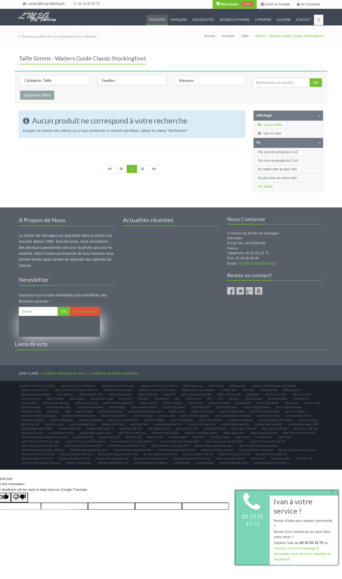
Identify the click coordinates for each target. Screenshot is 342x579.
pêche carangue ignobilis (196, 394)
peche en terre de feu (299, 415)
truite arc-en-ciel (31, 398)
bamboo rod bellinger (78, 462)
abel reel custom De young (299, 432)
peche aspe (196, 403)
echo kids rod (304, 458)
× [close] (332, 492)
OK (315, 82)
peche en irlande (143, 415)
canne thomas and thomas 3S (267, 441)
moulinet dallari (177, 437)
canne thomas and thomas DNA (224, 441)
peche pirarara (253, 398)
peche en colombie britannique (233, 415)
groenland (53, 411)
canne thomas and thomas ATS (170, 445)
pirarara (234, 398)
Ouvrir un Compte (275, 4)
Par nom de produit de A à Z (278, 152)
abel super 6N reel (215, 428)
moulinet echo (263, 437)
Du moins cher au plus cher (277, 169)
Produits (157, 20)
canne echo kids (280, 458)
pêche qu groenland (110, 411)
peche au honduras (268, 415)
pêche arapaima (277, 398)
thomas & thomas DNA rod (76, 454)
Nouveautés (203, 20)
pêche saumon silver (91, 394)
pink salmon (161, 398)
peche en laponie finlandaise (276, 420)
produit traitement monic (234, 462)
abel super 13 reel (32, 432)
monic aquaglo (205, 462)
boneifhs (143, 398)
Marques (179, 20)
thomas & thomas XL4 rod (234, 454)
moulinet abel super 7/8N (303, 424)
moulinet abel (228, 390)
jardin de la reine (31, 411)
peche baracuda (31, 407)
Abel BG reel (133, 437)
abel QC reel (154, 437)
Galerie (284, 20)
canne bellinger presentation (150, 462)
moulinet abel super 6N (268, 424)
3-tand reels (242, 437)
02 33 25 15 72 (86, 4)
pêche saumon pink (229, 394)
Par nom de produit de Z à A (278, 161)
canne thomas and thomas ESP (83, 445)
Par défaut (265, 186)
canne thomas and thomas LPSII (179, 441)
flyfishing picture (193, 385)
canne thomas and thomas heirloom (42, 450)
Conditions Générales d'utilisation (114, 373)
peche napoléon (173, 403)
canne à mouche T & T (34, 390)
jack (177, 398)
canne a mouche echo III (230, 458)
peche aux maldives (211, 420)
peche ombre (312, 403)
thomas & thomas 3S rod (198, 454)
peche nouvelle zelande (195, 415)
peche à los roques (202, 411)
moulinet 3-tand (220, 437)
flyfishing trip (216, 385)
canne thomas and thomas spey (214, 445)
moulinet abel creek (113, 424)
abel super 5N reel (187, 428)
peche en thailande (90, 420)
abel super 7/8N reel (244, 428)
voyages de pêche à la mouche (158, 385)
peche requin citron (86, 403)
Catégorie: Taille (38, 80)
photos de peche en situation (78, 385)
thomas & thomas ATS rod (74, 458)
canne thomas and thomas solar (40, 441)
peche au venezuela (232, 411)
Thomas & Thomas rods (117, 390)
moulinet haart (181, 462)
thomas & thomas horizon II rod (297, 450)
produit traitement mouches (271, 462)
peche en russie (54, 424)
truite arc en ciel (301, 394)
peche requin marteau (56, 403)
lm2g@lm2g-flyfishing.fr (257, 263)
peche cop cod (30, 424)
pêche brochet (54, 398)
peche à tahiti (85, 411)
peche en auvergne (61, 420)
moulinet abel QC (109, 437)
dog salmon (292, 403)
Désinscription (85, 311)
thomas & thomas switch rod (150, 458)
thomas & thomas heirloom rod (191, 458)
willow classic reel (233, 432)
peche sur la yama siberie (123, 420)
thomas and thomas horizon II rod (118, 454)
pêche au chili (177, 411)
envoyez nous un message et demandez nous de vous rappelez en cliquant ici (302, 554)
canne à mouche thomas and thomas (274, 385)
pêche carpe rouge (101, 398)
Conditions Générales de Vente (63, 373)
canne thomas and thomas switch (258, 445)
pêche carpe (77, 398)
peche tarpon (243, 403)
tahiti (68, 411)
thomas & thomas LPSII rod (37, 454)
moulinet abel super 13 (100, 428)
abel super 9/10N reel (274, 428)
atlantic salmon (149, 403)
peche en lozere (307, 420)
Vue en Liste (269, 133)
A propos (263, 20)
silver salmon (64, 394)
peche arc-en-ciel (276, 394)
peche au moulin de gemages (38, 415)
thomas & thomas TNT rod (37, 458)
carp (220, 398)
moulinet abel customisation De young (44, 437)
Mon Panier (235, 4)
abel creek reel (139, 424)
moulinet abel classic (61, 432)
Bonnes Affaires (234, 20)
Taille (245, 36)
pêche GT (170, 394)
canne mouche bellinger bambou (40, 462)
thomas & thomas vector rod (256, 450)
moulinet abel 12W (70, 428)
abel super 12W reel (305, 428)
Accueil (209, 36)
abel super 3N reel (131, 428)
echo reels (284, 437)
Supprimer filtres (37, 95)
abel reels (248, 390)
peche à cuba (167, 415)
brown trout (125, 398)
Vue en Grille (270, 125)
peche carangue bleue (256, 407)
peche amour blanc (120, 394)
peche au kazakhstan (82, 424)
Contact (303, 20)
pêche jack (253, 394)
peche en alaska (295, 411)
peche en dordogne (32, 420)
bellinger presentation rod (113, 462)
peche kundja (117, 407)
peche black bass (226, 407)
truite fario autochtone (90, 407)
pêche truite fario (148, 394)
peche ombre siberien (144, 407)
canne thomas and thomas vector (85, 441)
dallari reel (198, 437)
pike (209, 398)
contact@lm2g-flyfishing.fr (44, 4)
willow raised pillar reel (263, 432)
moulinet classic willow (165, 432)
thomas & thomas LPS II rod (160, 454)
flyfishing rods (291, 390)
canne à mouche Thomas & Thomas (75, 390)
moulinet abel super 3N (167, 424)
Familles (108, 80)
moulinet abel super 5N (235, 424)
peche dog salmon (268, 403)
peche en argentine (181, 420)
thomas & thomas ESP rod (271, 454)
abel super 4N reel (159, 428)
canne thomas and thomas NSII (176, 450)
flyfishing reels (268, 390)
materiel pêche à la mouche (118, 385)
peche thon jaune (219, 403)
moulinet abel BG (83, 437)
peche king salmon (174, 407)
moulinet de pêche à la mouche (156, 390)
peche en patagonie (240, 420)
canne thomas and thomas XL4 (39, 445)
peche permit (301, 398)
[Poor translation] (19, 498)
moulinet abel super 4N (201, 424)
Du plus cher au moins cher (277, 178)
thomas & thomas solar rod (217, 450)
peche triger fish (200, 407)
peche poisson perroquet (36, 394)
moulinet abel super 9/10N (37, 428)
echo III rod (258, 458)
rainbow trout (193, 398)
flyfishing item (238, 385)
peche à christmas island (264, 411)
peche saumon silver (59, 407)
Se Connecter (308, 4)
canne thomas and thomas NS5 (132, 450)
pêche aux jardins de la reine (146, 411)
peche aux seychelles (114, 415)
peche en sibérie (154, 420)
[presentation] (59, 326)
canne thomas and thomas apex (89, 450)
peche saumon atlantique (119, 403)
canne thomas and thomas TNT (127, 445)
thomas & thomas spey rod (111, 458)
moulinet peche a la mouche (198, 390)
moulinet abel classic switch (96, 432)
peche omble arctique (288, 407)
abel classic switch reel (132, 432)
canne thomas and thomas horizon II (132, 441)
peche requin (29, 403)
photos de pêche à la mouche (37, 385)
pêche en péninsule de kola (79, 415)
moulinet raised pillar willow (201, 432)
